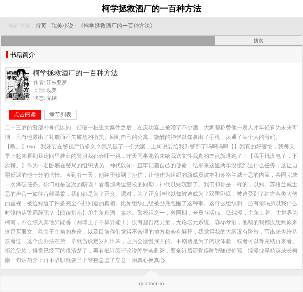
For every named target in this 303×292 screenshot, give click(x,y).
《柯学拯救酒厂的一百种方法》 (116, 26)
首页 (41, 26)
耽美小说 (62, 26)
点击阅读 (25, 114)
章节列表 (60, 114)
